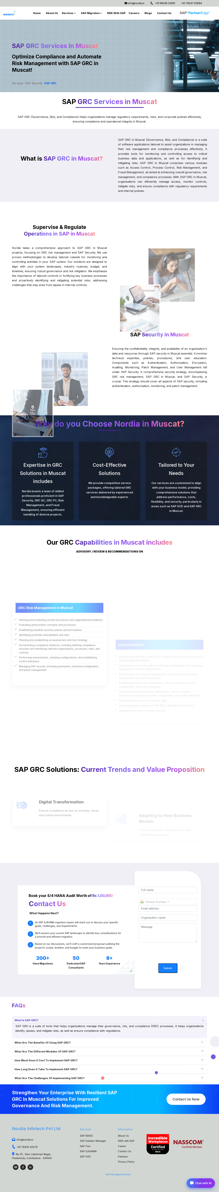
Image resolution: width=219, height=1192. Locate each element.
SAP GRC (50, 83)
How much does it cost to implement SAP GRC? (46, 1060)
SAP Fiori (85, 1146)
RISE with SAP (116, 13)
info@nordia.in (134, 3)
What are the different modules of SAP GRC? (45, 1051)
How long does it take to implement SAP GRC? (46, 1069)
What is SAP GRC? (26, 1020)
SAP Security (33, 83)
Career (122, 1146)
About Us (52, 13)
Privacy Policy (126, 1161)
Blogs (148, 13)
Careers (134, 13)
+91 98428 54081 (162, 3)
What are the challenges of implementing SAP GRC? (50, 1078)
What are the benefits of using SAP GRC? (43, 1042)
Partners (123, 1156)
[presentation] (168, 953)
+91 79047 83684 (191, 3)
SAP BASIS (86, 1135)
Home (37, 13)
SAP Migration (90, 13)
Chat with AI (200, 1183)
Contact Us (164, 13)
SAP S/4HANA (88, 1151)
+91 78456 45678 (24, 1147)
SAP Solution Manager (93, 1140)
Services (67, 13)
